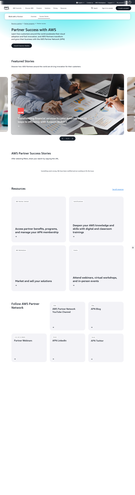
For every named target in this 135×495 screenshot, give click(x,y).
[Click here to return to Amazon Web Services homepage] (6, 9)
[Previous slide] (62, 138)
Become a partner (16, 23)
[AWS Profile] (129, 2)
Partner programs (29, 23)
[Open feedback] (133, 247)
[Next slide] (73, 138)
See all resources (118, 189)
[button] (29, 8)
